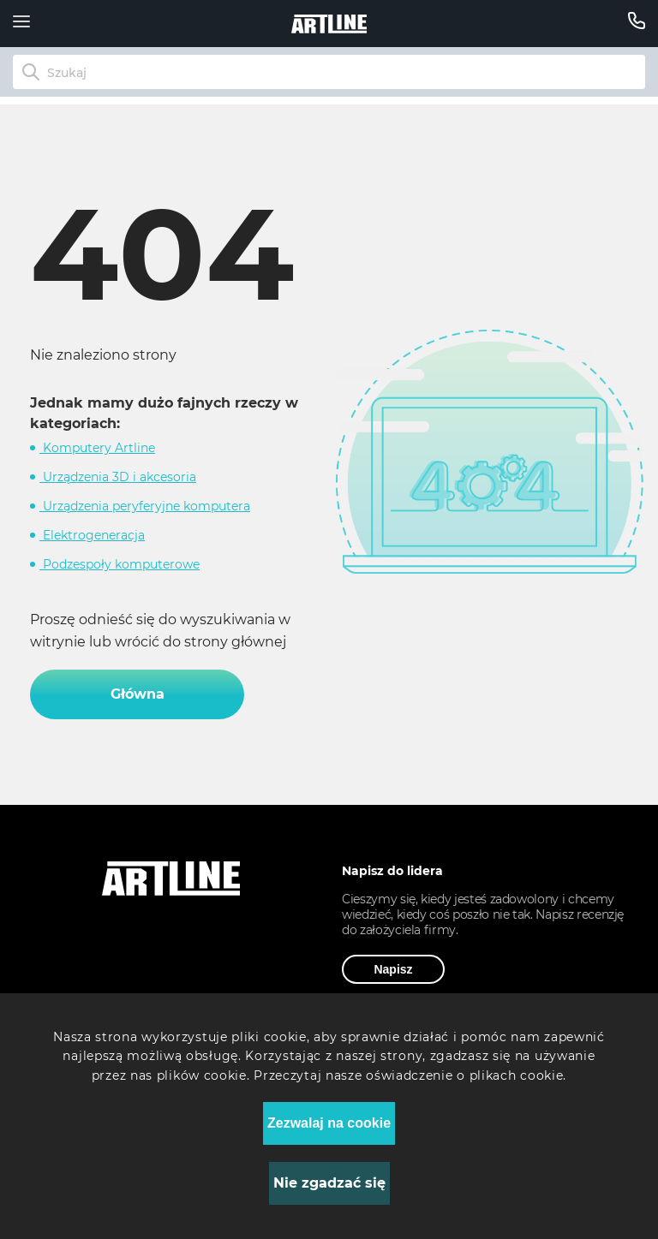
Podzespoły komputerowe (119, 564)
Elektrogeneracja (92, 535)
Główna (137, 694)
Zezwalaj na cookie (329, 1123)
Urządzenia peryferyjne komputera (144, 506)
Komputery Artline (97, 448)
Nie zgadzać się (329, 1183)
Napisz (393, 969)
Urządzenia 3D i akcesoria (117, 477)
